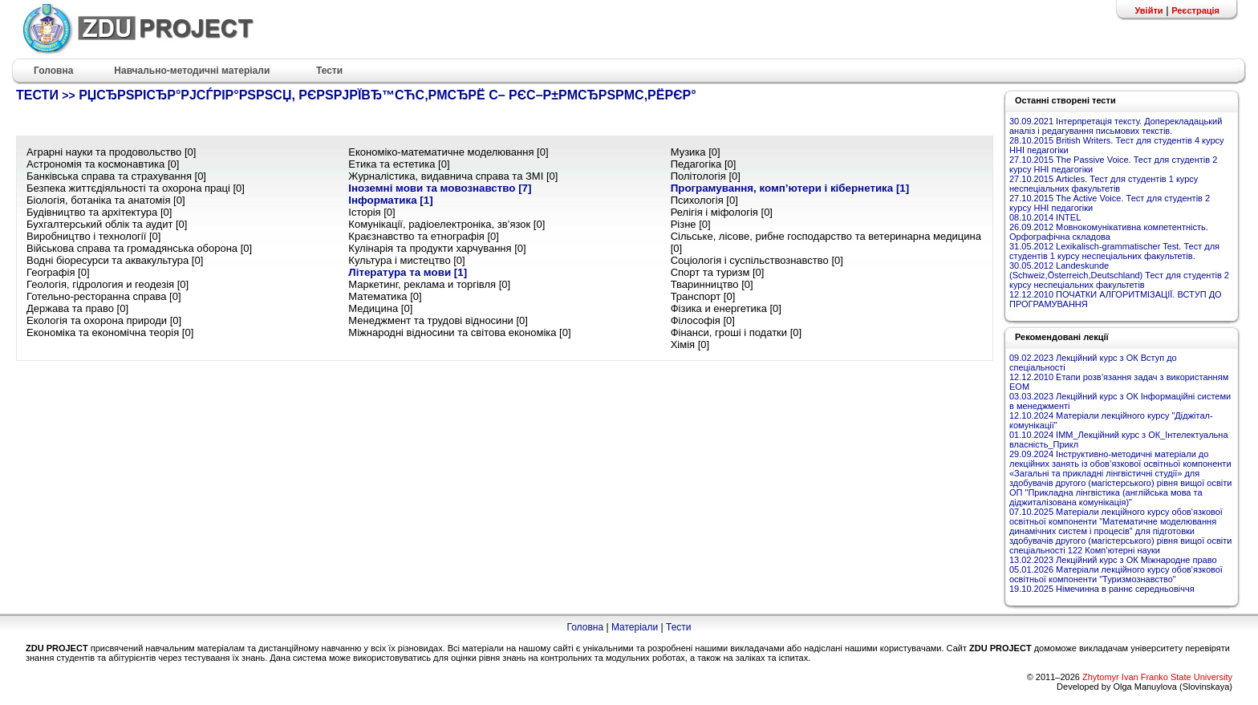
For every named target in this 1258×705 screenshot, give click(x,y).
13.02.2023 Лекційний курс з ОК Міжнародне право (1113, 560)
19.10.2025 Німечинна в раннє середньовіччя (1102, 589)
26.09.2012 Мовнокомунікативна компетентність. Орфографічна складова (1108, 231)
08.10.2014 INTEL (1045, 217)
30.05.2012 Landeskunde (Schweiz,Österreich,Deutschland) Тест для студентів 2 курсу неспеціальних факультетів (1119, 275)
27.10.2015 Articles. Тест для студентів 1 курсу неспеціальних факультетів (1103, 183)
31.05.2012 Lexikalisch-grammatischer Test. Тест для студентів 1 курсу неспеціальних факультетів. (1114, 251)
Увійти (1148, 10)
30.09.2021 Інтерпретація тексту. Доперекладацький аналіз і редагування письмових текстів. (1115, 126)
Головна (584, 627)
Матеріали (634, 627)
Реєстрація (1195, 10)
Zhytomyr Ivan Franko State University (1157, 677)
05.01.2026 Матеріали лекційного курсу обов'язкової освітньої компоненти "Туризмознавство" (1116, 574)
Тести (679, 627)
